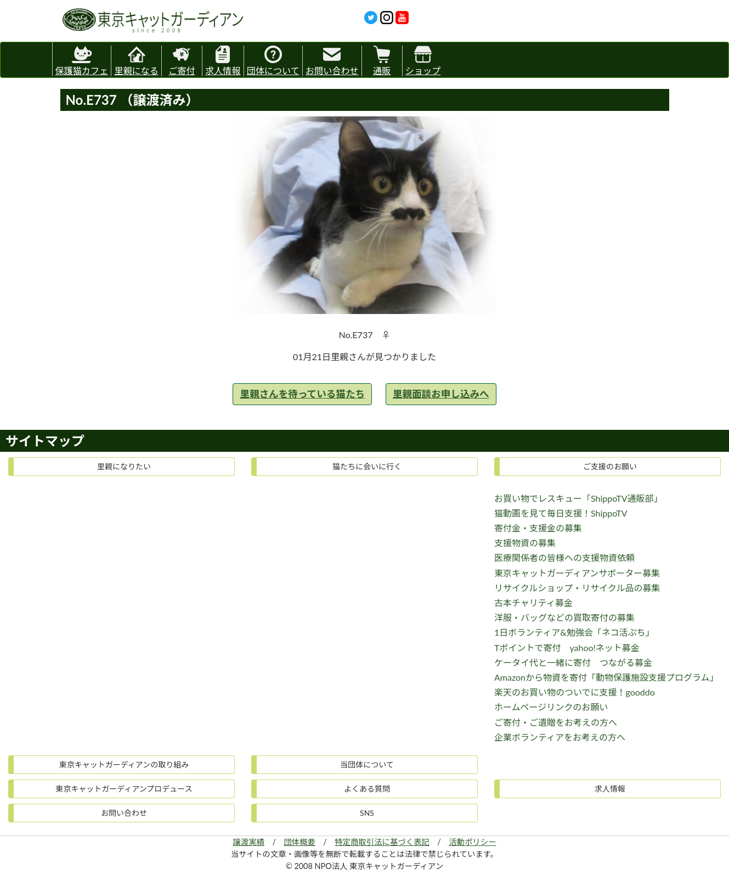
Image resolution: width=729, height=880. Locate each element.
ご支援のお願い (610, 466)
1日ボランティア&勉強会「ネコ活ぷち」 (574, 632)
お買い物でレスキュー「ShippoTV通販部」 (578, 498)
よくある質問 (367, 788)
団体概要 (299, 842)
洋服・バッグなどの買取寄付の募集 (564, 617)
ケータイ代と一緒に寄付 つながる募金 (573, 662)
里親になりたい (124, 466)
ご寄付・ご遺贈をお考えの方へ (555, 722)
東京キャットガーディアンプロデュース (123, 788)
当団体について (367, 764)
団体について (273, 61)
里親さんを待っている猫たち (302, 394)
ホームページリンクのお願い (551, 707)
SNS (367, 812)
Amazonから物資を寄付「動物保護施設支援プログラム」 (606, 677)
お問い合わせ (332, 61)
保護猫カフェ (82, 59)
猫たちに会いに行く (367, 466)
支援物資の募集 (525, 542)
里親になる (136, 61)
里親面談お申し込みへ (441, 394)
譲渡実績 (248, 842)
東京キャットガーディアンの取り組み (124, 764)
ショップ (422, 61)
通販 (382, 61)
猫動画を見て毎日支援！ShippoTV (561, 513)
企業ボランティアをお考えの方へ (559, 737)
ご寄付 (181, 61)
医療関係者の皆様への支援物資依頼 (564, 557)
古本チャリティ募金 (533, 602)
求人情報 (222, 61)
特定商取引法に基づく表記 (382, 842)
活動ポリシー (472, 842)
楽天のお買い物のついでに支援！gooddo (574, 692)
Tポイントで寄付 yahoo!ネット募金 (567, 647)
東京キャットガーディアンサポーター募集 (577, 573)
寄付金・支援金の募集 (538, 528)
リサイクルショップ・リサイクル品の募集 (577, 587)
